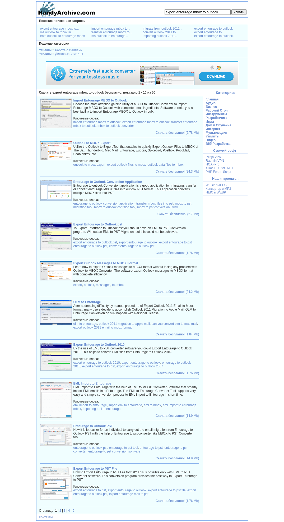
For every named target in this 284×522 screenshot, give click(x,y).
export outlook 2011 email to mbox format (102, 327)
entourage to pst (151, 448)
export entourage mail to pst (128, 494)
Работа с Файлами (68, 50)
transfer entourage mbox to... (111, 32)
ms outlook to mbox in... (57, 32)
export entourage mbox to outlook (146, 122)
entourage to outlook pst (90, 246)
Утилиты (45, 50)
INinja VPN (213, 157)
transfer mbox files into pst (154, 203)
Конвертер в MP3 (218, 189)
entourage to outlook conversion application (104, 203)
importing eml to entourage (102, 409)
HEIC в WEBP (216, 192)
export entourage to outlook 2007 (140, 366)
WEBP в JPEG (216, 185)
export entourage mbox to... (59, 28)
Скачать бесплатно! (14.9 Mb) (177, 416)
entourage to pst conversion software (114, 451)
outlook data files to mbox (165, 165)
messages (103, 285)
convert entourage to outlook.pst (131, 246)
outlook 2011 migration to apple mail (124, 324)
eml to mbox (152, 405)
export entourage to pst (175, 242)
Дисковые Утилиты (69, 54)
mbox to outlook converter (115, 126)
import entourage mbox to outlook (97, 122)
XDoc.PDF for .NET (220, 168)
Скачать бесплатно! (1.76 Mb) (177, 253)
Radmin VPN (215, 161)
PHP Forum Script (218, 172)
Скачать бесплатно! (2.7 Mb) (178, 214)
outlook (89, 285)
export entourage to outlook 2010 (96, 362)
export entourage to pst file (166, 490)
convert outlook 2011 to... (161, 32)
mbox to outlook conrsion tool (114, 207)
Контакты (46, 517)
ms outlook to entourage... (109, 36)
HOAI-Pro (213, 164)
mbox (120, 285)
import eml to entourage (125, 405)
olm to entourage (85, 324)
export (77, 285)
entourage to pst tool (123, 448)
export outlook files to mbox (126, 165)
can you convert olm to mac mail (174, 324)
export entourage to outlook (213, 28)
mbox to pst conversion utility (157, 207)
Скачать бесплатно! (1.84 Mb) (177, 334)
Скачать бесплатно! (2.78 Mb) (177, 133)
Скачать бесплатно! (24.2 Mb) (177, 292)
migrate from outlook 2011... (162, 28)
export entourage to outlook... (214, 36)
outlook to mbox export (89, 165)
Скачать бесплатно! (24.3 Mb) (177, 171)
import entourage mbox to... (110, 28)
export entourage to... (209, 32)
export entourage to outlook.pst (95, 242)
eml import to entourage (90, 405)
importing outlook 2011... (160, 36)
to (113, 285)
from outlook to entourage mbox (62, 36)
